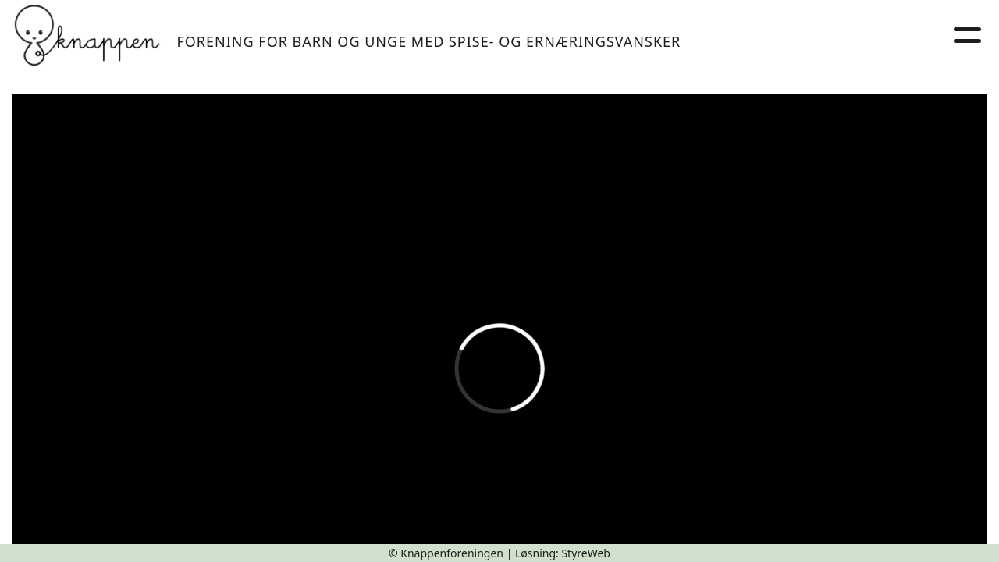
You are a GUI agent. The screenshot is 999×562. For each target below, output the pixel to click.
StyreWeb (585, 553)
